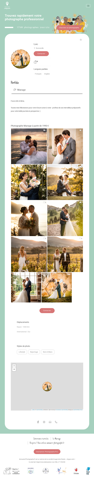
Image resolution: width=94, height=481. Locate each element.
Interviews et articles (41, 438)
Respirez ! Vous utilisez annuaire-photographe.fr (47, 442)
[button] (47, 386)
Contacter (41, 53)
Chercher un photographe (69, 27)
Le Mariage (57, 438)
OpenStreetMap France (78, 408)
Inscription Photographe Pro (47, 451)
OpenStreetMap (39, 408)
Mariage (19, 88)
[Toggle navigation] (88, 5)
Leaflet (33, 408)
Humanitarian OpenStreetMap (62, 408)
